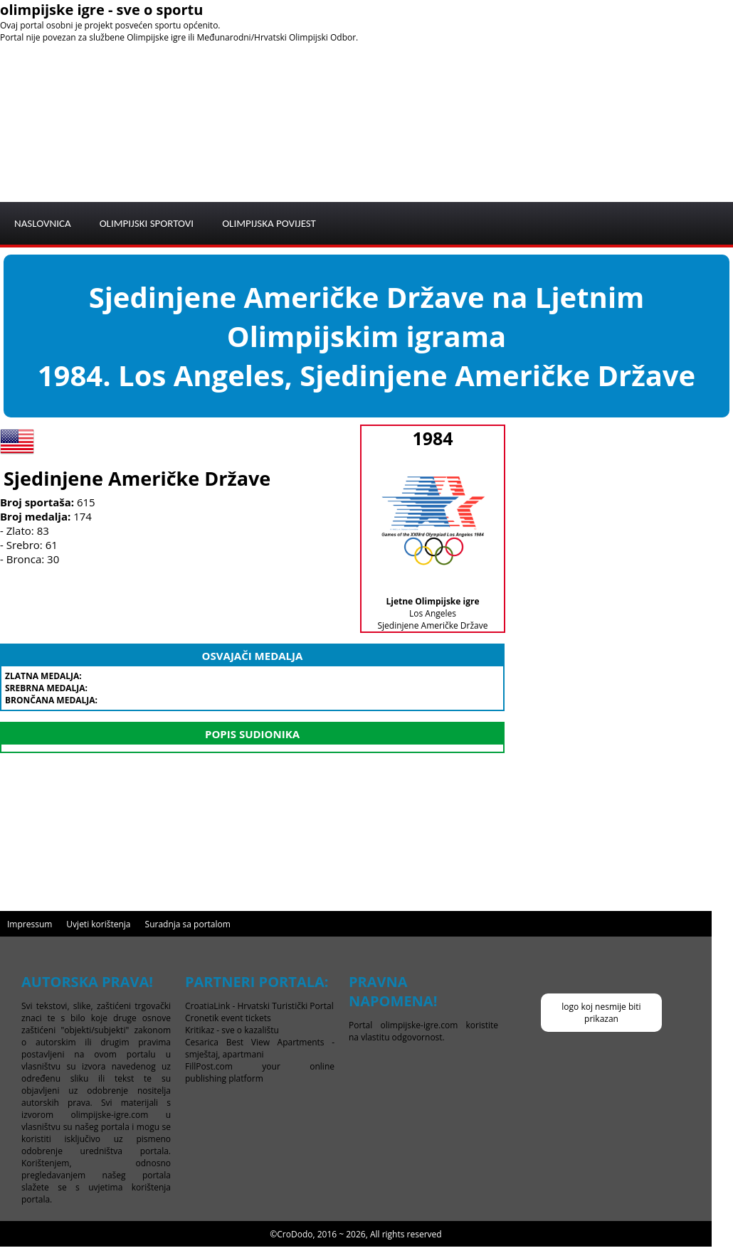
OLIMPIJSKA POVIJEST (269, 223)
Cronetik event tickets (228, 1018)
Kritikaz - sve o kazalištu (232, 1030)
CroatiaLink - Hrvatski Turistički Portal (259, 1006)
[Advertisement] (577, 99)
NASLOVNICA (42, 223)
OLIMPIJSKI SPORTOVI (147, 223)
